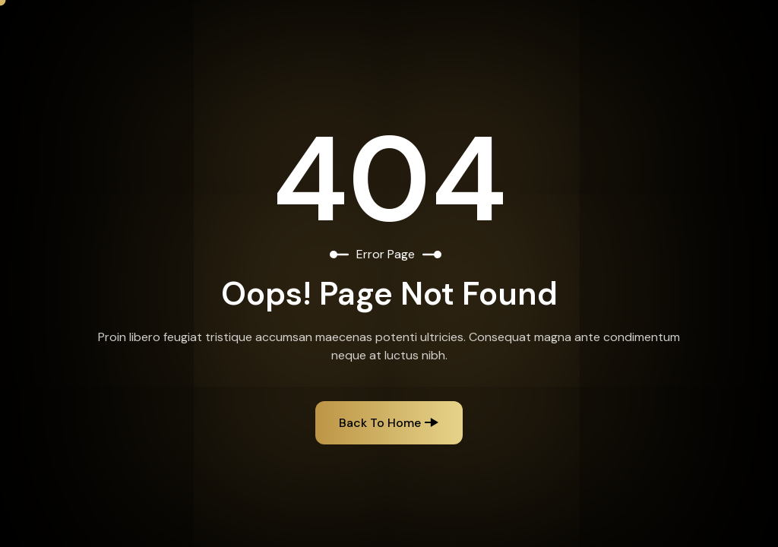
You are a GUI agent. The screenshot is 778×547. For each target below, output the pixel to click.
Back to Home (380, 423)
